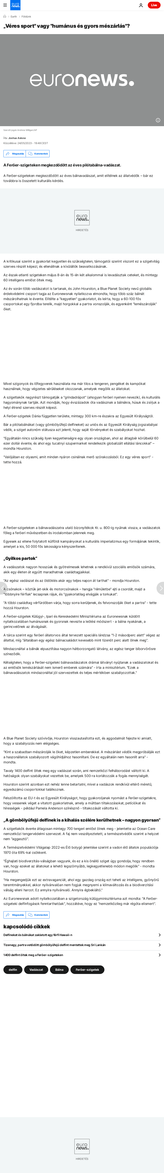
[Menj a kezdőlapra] (15, 5)
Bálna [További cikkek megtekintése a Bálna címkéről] (59, 969)
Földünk (26, 16)
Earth (14, 16)
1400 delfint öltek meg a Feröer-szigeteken (33, 955)
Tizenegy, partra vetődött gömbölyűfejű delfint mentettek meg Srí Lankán (54, 945)
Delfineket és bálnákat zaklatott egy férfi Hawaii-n (37, 935)
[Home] (4, 16)
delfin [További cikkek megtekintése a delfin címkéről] (13, 969)
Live (154, 5)
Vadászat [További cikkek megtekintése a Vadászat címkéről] (36, 969)
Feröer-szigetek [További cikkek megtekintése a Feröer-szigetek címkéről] (87, 969)
